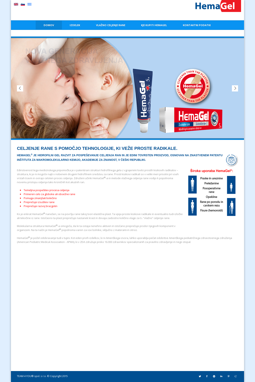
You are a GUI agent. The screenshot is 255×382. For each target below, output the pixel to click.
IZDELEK (75, 25)
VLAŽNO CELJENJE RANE (110, 25)
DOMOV (49, 25)
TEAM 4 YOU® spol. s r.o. (31, 376)
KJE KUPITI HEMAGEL (154, 25)
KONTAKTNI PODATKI (197, 25)
